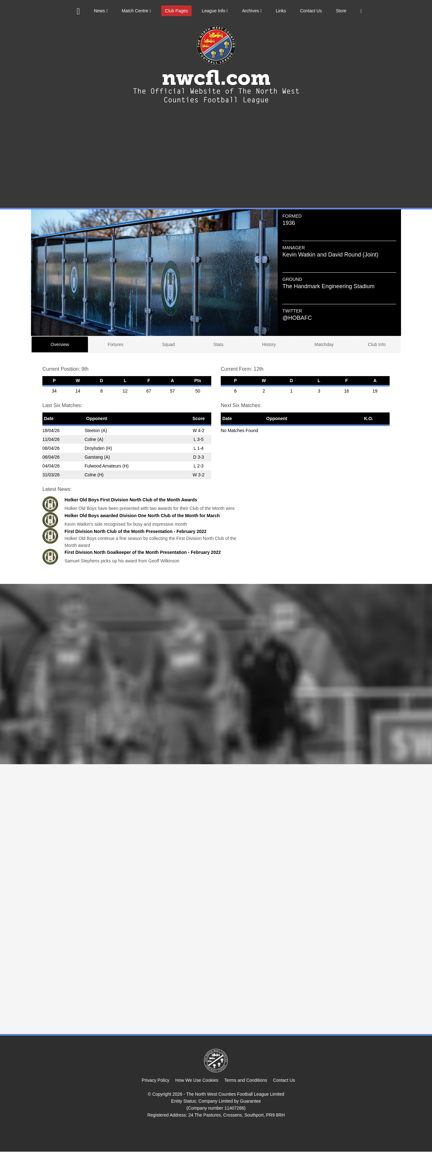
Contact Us (311, 10)
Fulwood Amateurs (103, 465)
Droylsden (95, 448)
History (269, 344)
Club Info (377, 344)
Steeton (92, 430)
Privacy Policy (155, 1080)
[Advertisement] (216, 160)
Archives (252, 10)
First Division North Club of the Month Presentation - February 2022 (136, 531)
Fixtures (115, 344)
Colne (90, 439)
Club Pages (176, 10)
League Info (215, 10)
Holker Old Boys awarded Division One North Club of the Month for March (142, 515)
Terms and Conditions (245, 1080)
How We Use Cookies (196, 1080)
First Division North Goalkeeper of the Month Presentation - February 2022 (143, 552)
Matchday (324, 344)
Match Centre (136, 10)
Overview (60, 344)
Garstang (94, 457)
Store (341, 10)
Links (281, 10)
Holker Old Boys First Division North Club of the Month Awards (131, 499)
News (101, 10)
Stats (218, 344)
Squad (168, 344)
